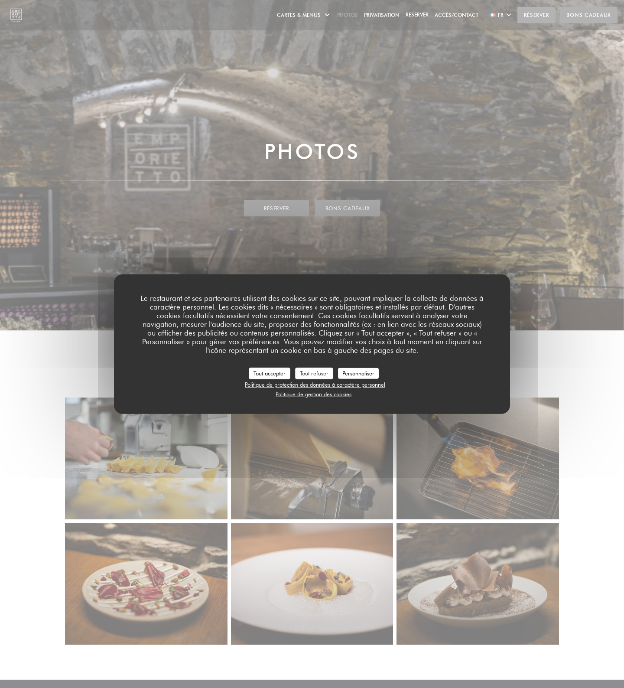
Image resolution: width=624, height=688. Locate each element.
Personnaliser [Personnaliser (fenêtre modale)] (358, 372)
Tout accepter (270, 372)
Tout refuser (314, 372)
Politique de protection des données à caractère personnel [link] (315, 384)
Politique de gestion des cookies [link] (313, 393)
